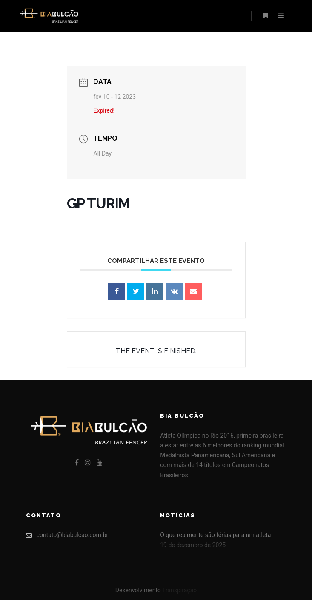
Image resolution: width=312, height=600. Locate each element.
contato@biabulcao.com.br (67, 535)
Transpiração (179, 590)
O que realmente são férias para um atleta (215, 534)
